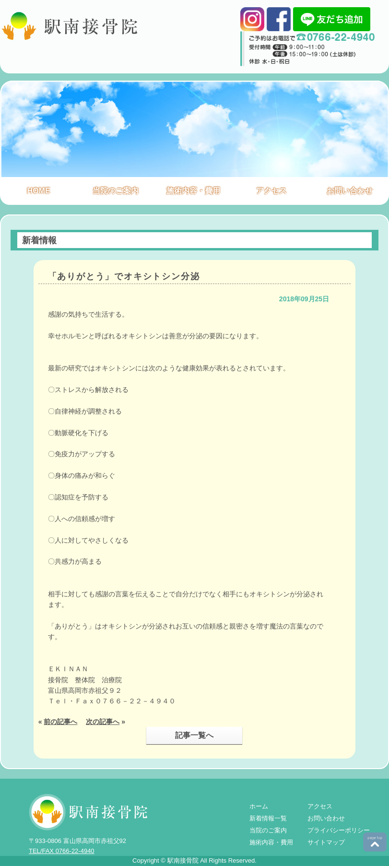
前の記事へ (60, 721)
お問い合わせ (350, 191)
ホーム (258, 806)
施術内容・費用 (193, 191)
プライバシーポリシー (338, 830)
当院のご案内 (116, 191)
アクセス (271, 191)
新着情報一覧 (268, 818)
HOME (38, 191)
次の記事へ (102, 721)
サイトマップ (326, 842)
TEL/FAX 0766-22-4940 (61, 850)
